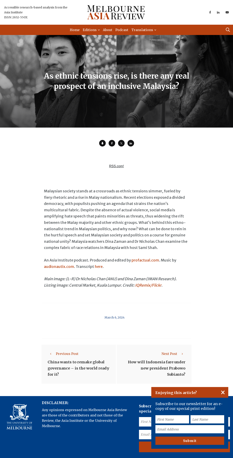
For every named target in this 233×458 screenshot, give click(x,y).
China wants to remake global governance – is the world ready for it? (78, 368)
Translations (142, 30)
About (107, 30)
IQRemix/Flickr (148, 285)
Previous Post (63, 354)
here (99, 266)
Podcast (121, 30)
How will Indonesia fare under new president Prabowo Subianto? (156, 368)
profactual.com (145, 260)
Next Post (173, 354)
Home (75, 30)
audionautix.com (59, 266)
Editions (90, 30)
